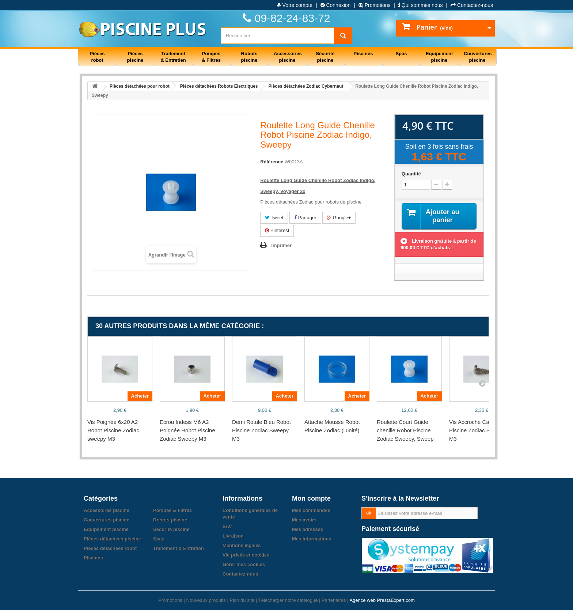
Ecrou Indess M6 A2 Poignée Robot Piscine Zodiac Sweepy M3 (187, 431)
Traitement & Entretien (178, 549)
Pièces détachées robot (110, 549)
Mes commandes (311, 511)
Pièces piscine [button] (135, 57)
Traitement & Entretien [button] (173, 57)
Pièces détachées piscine (112, 539)
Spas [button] (401, 53)
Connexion (335, 5)
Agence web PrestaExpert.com (381, 601)
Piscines (93, 558)
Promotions (374, 5)
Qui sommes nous (420, 5)
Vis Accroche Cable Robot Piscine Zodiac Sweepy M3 (481, 431)
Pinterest (277, 230)
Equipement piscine (106, 530)
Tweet (274, 217)
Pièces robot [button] (97, 57)
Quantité (411, 174)
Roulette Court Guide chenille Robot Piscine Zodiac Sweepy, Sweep (405, 431)
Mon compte (311, 499)
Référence (271, 161)
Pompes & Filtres (172, 511)
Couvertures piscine (106, 520)
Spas (158, 539)
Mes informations (311, 539)
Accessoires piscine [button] (288, 57)
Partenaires (334, 601)
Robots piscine (170, 520)
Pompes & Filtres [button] (211, 57)
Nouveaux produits (205, 601)
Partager (305, 217)
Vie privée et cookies (246, 555)
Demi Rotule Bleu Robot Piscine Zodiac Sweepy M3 (261, 431)
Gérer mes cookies (244, 565)
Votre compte (294, 5)
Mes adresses (307, 530)
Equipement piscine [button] (439, 57)
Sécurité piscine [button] (325, 57)
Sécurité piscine (171, 530)
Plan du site (241, 601)
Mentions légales (242, 546)
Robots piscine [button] (249, 57)
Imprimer (281, 245)
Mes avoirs (304, 520)
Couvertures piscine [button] (478, 57)
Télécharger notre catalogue (288, 601)
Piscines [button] (363, 53)
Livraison (233, 536)
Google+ (339, 217)
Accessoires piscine (106, 511)
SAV (227, 527)
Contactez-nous (472, 5)
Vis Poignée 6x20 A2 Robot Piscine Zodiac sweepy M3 (113, 431)
